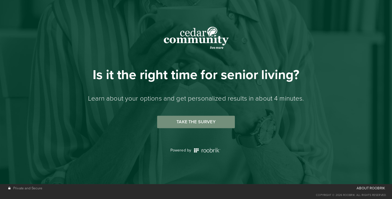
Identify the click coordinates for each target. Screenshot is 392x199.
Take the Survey (195, 122)
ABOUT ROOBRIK (371, 188)
